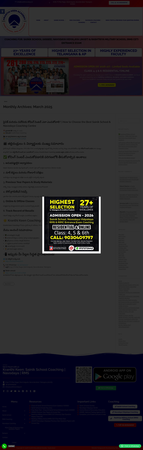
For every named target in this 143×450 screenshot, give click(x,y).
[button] (130, 446)
